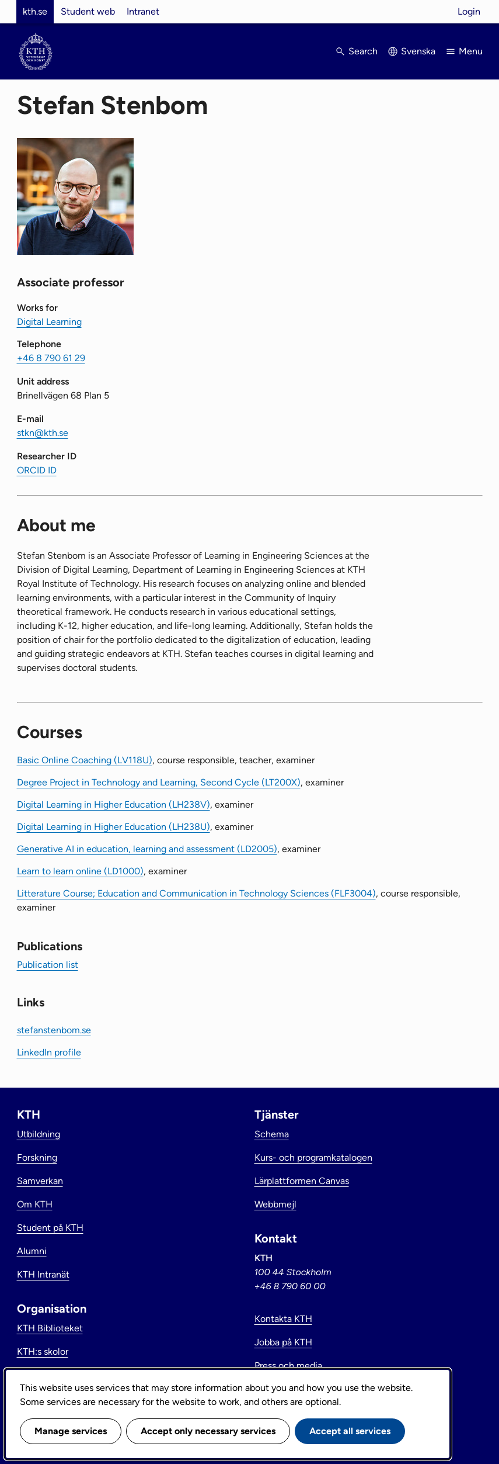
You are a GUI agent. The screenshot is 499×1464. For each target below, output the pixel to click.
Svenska (418, 51)
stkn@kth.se (42, 432)
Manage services (70, 1431)
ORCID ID (37, 470)
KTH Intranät (43, 1274)
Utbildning (38, 1134)
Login (469, 11)
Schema (271, 1134)
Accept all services (349, 1431)
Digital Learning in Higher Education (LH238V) (113, 804)
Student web (88, 11)
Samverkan (40, 1180)
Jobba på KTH (283, 1342)
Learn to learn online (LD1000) (80, 871)
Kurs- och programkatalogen (313, 1157)
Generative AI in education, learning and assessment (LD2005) (147, 848)
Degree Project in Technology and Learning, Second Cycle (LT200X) (159, 782)
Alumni (32, 1251)
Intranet (143, 11)
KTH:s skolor (42, 1351)
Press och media (288, 1365)
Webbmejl (275, 1204)
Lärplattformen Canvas (301, 1180)
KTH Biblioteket (50, 1328)
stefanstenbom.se (54, 1030)
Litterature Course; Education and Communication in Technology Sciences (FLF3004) (196, 893)
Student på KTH (50, 1227)
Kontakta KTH (283, 1318)
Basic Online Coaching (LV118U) (84, 760)
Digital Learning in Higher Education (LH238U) (113, 826)
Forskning (37, 1157)
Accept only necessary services (208, 1431)
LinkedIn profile (49, 1052)
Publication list (47, 964)
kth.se (35, 11)
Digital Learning (49, 321)
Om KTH (35, 1204)
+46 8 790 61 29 (51, 358)
